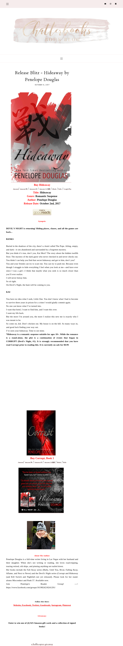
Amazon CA (43, 189)
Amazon (15, 189)
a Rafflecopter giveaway (42, 644)
